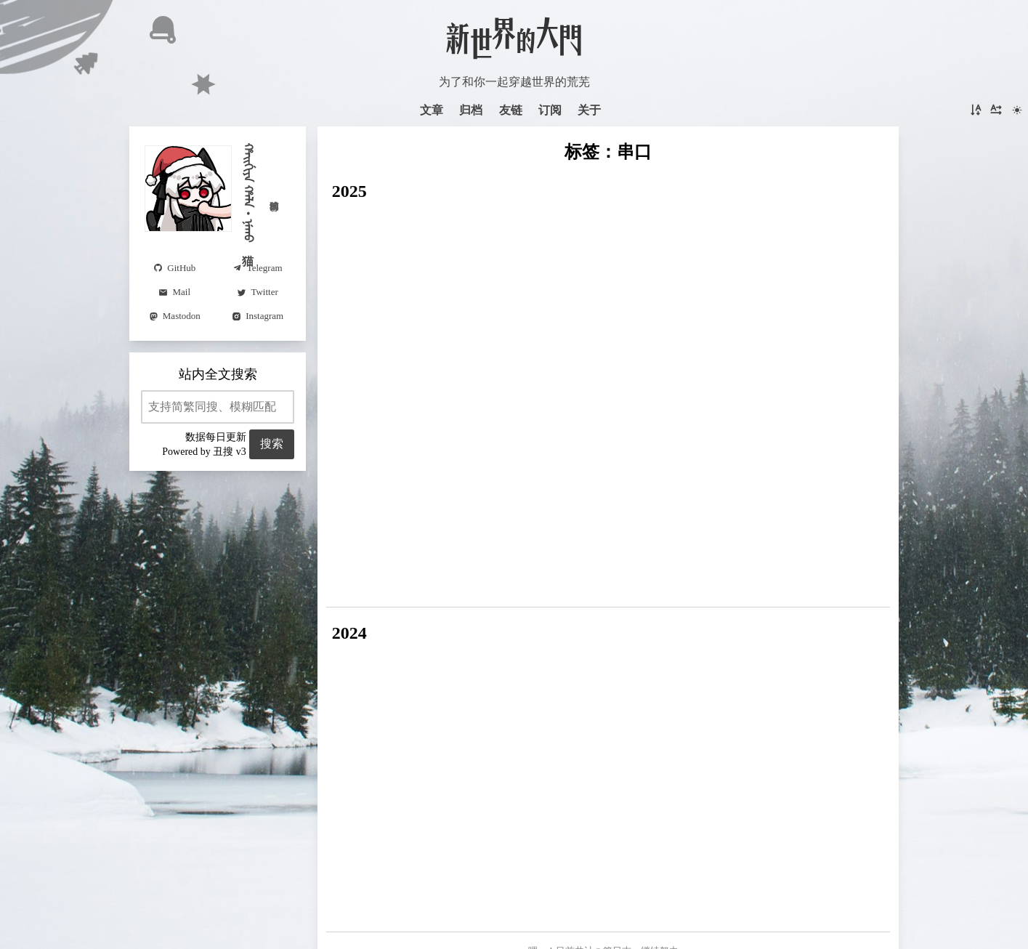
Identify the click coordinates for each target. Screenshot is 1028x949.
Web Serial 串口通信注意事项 (429, 343)
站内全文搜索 (218, 374)
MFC (406, 468)
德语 (709, 598)
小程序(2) (506, 520)
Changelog (565, 688)
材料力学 (563, 598)
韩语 (635, 520)
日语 (529, 468)
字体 (806, 494)
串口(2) (609, 468)
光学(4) (636, 494)
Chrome (772, 572)
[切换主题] (1017, 110)
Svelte (831, 546)
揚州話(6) (659, 468)
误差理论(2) (355, 546)
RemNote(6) (354, 494)
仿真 (589, 546)
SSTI (431, 572)
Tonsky (709, 657)
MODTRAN (463, 546)
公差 (391, 598)
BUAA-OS (851, 494)
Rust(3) (407, 494)
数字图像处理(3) (468, 468)
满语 (681, 689)
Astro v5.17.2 (514, 867)
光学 (526, 687)
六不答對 (580, 656)
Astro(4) (797, 468)
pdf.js (797, 546)
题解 (645, 689)
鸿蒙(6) (751, 468)
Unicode (627, 546)
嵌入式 (409, 546)
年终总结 (807, 659)
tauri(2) (566, 468)
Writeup (609, 686)
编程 (607, 572)
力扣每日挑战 (445, 598)
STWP (554, 520)
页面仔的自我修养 (387, 692)
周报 (344, 660)
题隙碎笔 (448, 660)
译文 (666, 659)
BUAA (752, 657)
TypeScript (734, 520)
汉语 (648, 598)
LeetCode (510, 598)
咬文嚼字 (482, 689)
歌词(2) (508, 572)
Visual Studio (356, 468)
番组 (734, 572)
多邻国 (611, 598)
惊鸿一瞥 (519, 660)
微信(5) (591, 494)
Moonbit (597, 520)
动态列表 (344, 718)
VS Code (495, 494)
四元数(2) (450, 520)
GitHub (643, 572)
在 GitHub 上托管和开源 (514, 891)
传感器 (679, 494)
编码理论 (820, 520)
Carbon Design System (458, 231)
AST (778, 520)
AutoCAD (349, 598)
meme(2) (545, 494)
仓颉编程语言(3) (746, 494)
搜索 (266, 443)
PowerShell (561, 572)
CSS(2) (449, 494)
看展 (765, 546)
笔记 (667, 546)
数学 (810, 572)
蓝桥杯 (846, 572)
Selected (728, 691)
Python (395, 572)
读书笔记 (818, 686)
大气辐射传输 (535, 546)
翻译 (678, 598)
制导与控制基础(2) (372, 520)
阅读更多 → (685, 257)
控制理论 (678, 520)
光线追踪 (691, 572)
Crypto (466, 572)
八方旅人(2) (716, 546)
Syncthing (348, 572)
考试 (740, 598)
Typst (390, 660)
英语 (826, 598)
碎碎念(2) (783, 598)
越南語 (708, 468)
